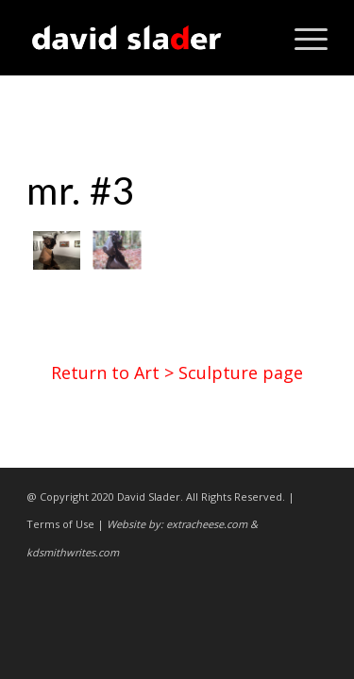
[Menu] (302, 37)
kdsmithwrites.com (72, 552)
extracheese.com (206, 524)
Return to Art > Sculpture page (177, 372)
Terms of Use (60, 524)
